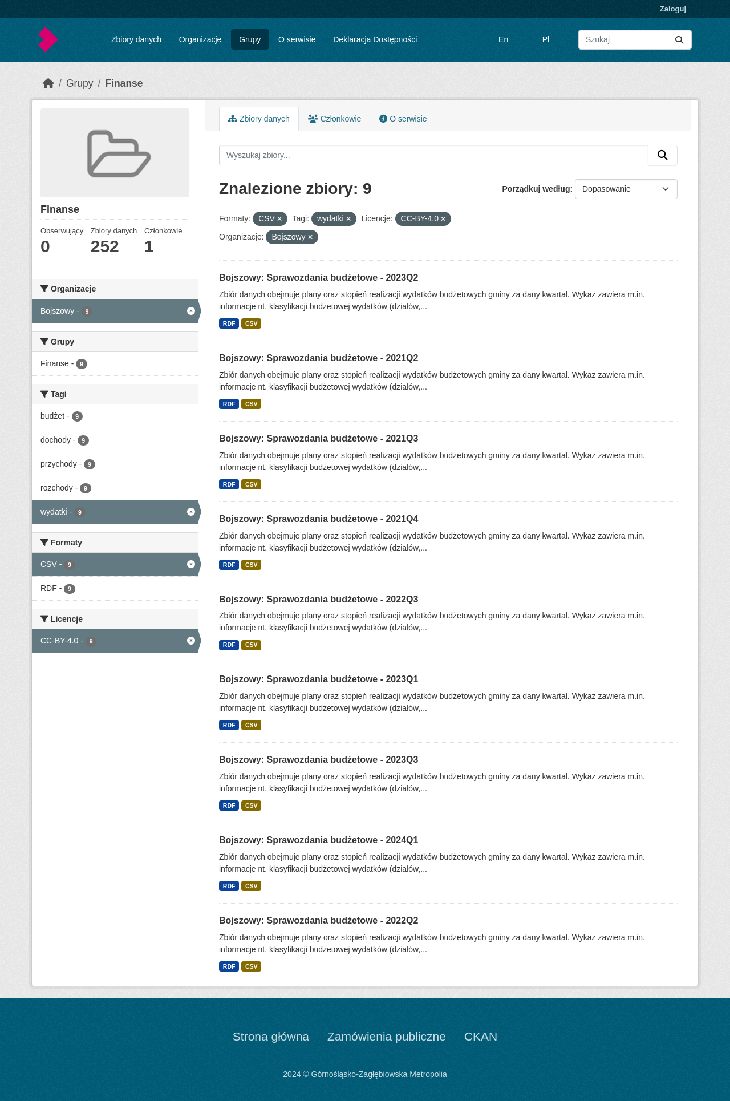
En (503, 39)
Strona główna (271, 1036)
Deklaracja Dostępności (375, 39)
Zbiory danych (136, 39)
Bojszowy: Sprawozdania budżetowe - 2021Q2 (318, 358)
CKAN (480, 1036)
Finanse (124, 83)
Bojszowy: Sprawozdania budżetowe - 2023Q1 (318, 679)
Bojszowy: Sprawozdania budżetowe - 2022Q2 (318, 920)
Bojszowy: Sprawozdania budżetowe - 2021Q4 (318, 519)
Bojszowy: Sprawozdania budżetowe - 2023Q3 (318, 759)
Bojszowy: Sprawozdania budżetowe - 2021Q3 (318, 438)
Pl (545, 39)
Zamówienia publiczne (386, 1036)
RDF (229, 323)
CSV (251, 323)
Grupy (250, 39)
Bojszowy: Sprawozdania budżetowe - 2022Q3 (318, 599)
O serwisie (296, 39)
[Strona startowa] (48, 83)
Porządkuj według (536, 188)
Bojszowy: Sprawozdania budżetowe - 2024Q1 (318, 840)
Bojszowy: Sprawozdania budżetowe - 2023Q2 (318, 277)
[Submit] (679, 40)
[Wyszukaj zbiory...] (635, 40)
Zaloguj (673, 9)
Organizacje (200, 39)
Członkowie (334, 118)
